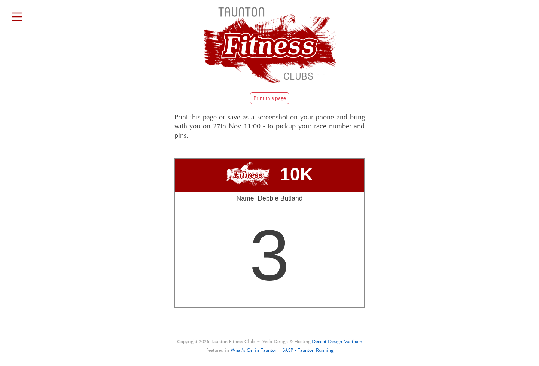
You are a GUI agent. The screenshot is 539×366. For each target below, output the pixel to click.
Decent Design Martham (337, 341)
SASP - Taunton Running (308, 350)
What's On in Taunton (254, 350)
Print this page (269, 98)
